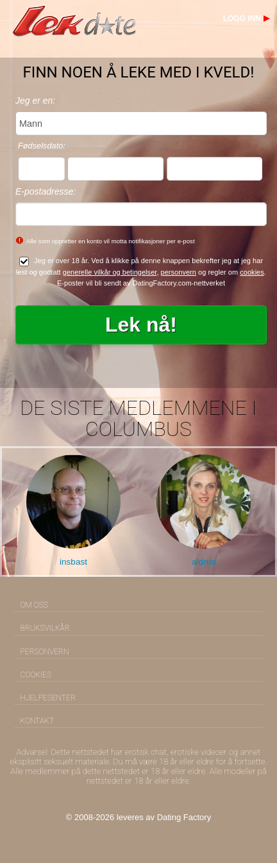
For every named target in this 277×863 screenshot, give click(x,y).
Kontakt (37, 720)
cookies (252, 272)
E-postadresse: (45, 191)
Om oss (34, 605)
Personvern (45, 651)
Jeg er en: (35, 100)
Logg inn (242, 18)
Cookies (36, 674)
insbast (73, 562)
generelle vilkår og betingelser (110, 272)
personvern (178, 272)
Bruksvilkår (45, 628)
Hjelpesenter (48, 697)
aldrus (203, 562)
